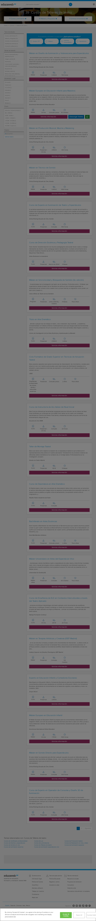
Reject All (79, 915)
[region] (48, 914)
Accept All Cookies (66, 915)
